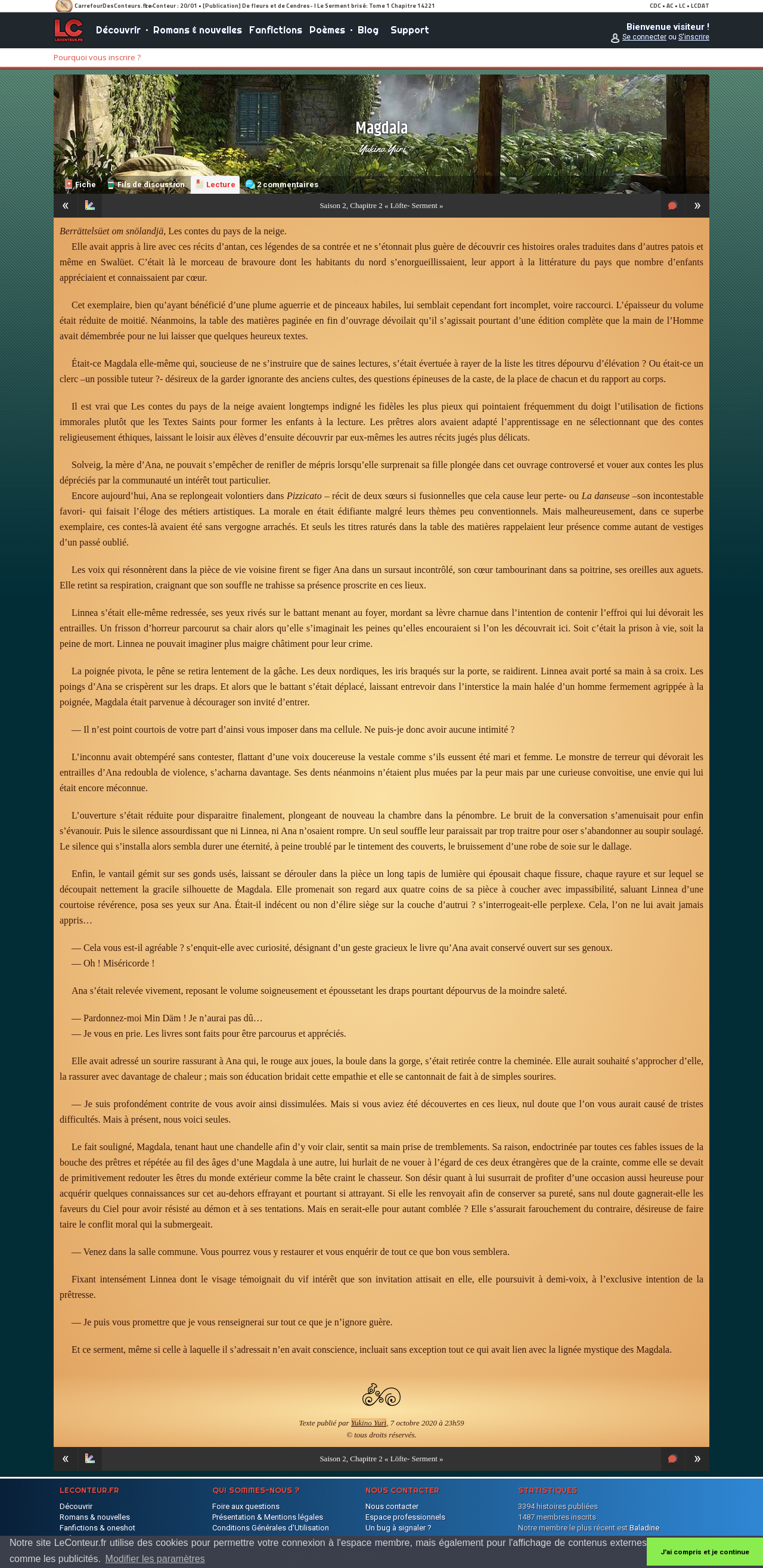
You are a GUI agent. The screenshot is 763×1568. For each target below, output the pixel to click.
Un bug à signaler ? (398, 1527)
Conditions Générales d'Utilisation (270, 1527)
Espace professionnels (405, 1517)
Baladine (644, 1527)
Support (409, 30)
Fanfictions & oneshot (97, 1527)
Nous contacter (391, 1506)
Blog (368, 30)
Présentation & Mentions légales (267, 1517)
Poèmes (327, 30)
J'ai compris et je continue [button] (704, 1552)
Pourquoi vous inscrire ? (97, 57)
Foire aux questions (246, 1506)
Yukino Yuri (381, 148)
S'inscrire (693, 37)
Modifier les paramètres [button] (155, 1559)
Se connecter (644, 37)
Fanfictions (275, 30)
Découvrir (118, 30)
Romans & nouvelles (197, 30)
